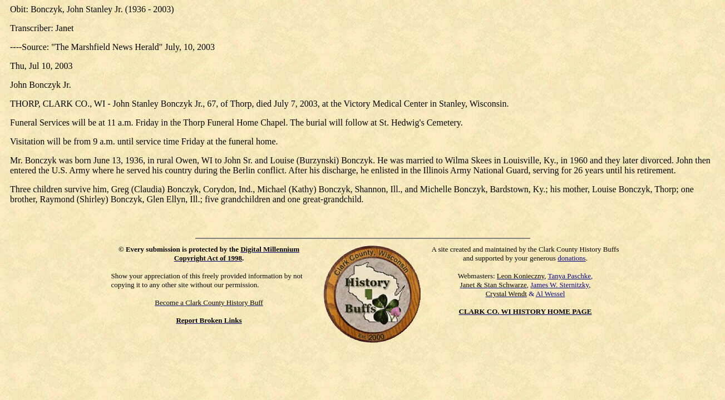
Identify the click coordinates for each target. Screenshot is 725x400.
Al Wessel (550, 293)
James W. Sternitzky (559, 285)
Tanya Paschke (569, 276)
